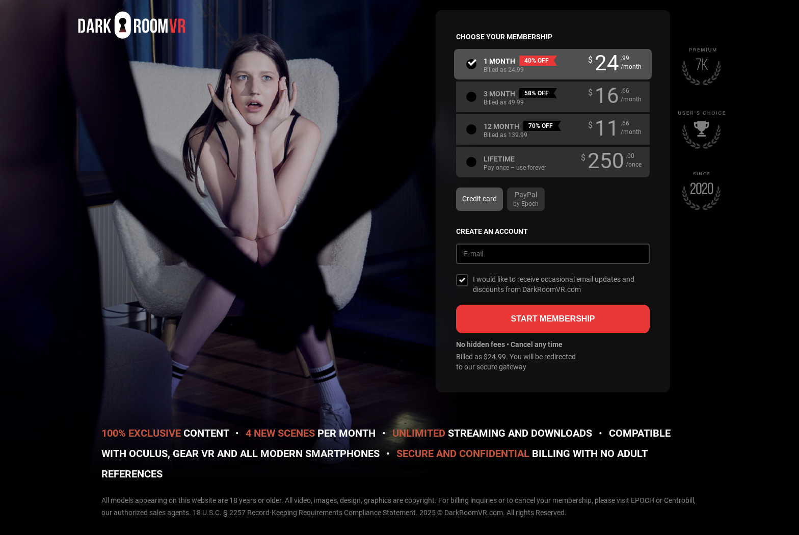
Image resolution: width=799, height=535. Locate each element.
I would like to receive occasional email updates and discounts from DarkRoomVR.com (553, 284)
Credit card (479, 199)
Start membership (553, 318)
